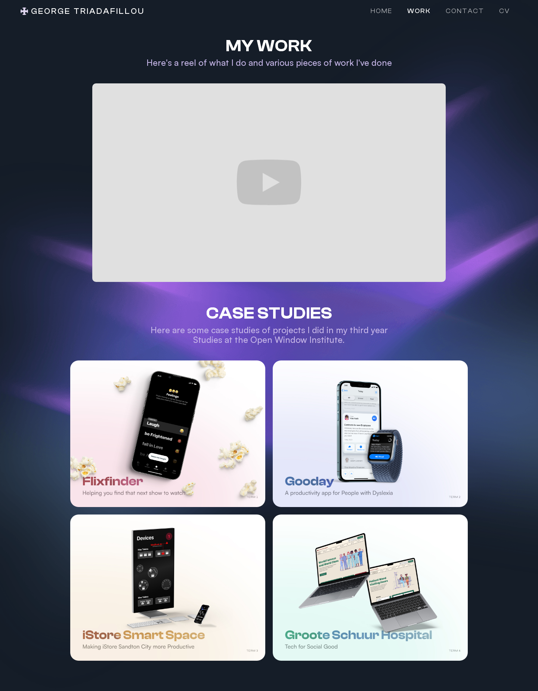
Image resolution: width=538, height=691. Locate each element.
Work (419, 11)
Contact (465, 11)
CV (504, 11)
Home (381, 11)
